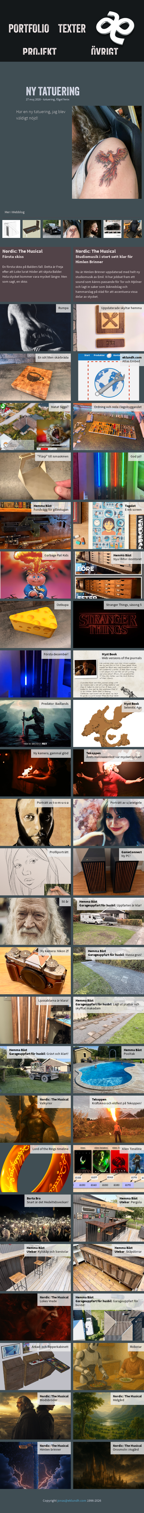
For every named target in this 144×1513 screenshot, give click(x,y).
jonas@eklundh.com (71, 1501)
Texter (72, 28)
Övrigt (104, 52)
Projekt (39, 52)
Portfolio (28, 28)
